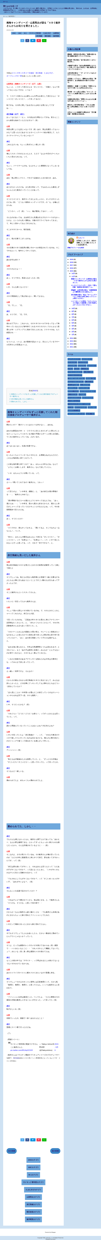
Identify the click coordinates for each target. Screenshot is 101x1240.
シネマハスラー (83, 388)
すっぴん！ (91, 407)
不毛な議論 (89, 413)
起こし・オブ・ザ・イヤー (75, 378)
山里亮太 (56, 33)
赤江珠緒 (39, 36)
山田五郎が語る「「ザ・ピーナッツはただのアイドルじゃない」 (81, 74)
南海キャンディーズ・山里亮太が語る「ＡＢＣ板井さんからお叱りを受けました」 (84, 280)
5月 (73, 323)
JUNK (69, 407)
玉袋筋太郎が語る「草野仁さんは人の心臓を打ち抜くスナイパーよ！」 (81, 100)
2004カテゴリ (33, 1160)
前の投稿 (55, 1151)
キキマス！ (71, 365)
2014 (72, 338)
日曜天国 (83, 368)
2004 (13, 33)
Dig (69, 368)
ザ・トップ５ (71, 388)
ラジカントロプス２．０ (87, 391)
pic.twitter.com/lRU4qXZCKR (21, 1050)
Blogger (53, 1232)
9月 (73, 311)
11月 (73, 276)
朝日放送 (47, 36)
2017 (72, 265)
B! (33, 40)
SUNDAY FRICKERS (74, 375)
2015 (72, 271)
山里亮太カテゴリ (33, 1197)
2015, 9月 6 (56, 1047)
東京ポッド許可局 (73, 401)
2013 (72, 341)
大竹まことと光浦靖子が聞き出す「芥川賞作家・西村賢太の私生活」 (81, 113)
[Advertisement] (33, 56)
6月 (73, 320)
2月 (73, 331)
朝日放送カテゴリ (33, 1212)
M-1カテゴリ (33, 1175)
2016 (72, 268)
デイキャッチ (85, 359)
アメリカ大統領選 (73, 410)
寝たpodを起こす (10, 6)
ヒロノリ (81, 238)
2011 (72, 347)
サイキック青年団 (35, 33)
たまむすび (47, 33)
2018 (72, 262)
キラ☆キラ (90, 365)
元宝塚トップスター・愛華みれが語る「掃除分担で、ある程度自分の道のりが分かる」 (81, 80)
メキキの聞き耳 (72, 391)
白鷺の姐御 (88, 381)
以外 (75, 368)
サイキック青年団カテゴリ (33, 1182)
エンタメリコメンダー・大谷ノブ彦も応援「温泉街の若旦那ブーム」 (84, 286)
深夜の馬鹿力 (87, 372)
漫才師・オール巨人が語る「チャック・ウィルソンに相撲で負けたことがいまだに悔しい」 (81, 93)
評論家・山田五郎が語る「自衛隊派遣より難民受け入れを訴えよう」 (84, 291)
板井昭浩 (56, 36)
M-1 (25, 33)
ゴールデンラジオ (73, 359)
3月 (73, 329)
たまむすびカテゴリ (33, 1190)
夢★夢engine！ (72, 385)
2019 (72, 259)
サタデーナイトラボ (73, 397)
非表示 (35, 390)
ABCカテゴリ (33, 1167)
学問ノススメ (84, 385)
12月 (73, 273)
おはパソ (81, 394)
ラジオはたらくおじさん (74, 381)
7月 (73, 317)
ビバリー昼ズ (89, 378)
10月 (73, 308)
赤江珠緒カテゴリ (33, 1204)
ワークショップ (86, 397)
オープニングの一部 (14, 76)
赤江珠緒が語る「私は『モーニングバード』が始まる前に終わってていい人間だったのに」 (84, 296)
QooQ (53, 1239)
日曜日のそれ (71, 394)
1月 (73, 334)
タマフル (80, 365)
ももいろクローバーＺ (74, 372)
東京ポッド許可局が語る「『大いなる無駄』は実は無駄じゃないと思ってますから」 (81, 106)
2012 (72, 344)
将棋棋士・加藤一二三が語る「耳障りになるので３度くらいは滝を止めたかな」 (81, 87)
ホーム (5, 1)
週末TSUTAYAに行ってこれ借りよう (78, 404)
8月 (73, 314)
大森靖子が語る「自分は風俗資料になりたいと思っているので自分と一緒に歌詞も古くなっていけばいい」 (81, 67)
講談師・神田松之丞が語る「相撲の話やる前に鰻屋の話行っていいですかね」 (81, 55)
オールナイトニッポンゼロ (75, 413)
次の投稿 (11, 1151)
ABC (19, 33)
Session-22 (81, 362)
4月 (73, 326)
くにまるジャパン (80, 407)
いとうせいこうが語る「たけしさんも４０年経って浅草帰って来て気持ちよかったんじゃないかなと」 (84, 303)
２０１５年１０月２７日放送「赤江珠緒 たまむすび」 (33, 73)
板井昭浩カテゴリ (33, 1219)
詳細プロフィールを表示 (75, 247)
